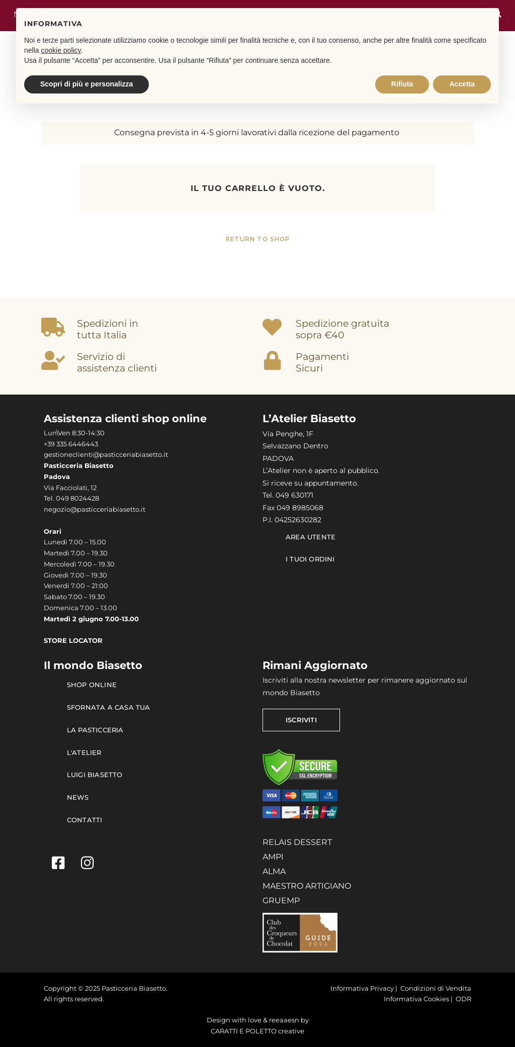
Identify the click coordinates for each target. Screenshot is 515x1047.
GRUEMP (281, 900)
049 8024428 (77, 498)
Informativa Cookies (416, 999)
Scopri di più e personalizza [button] (86, 84)
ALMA (274, 871)
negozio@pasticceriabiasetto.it (94, 509)
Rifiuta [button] (402, 84)
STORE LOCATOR (73, 640)
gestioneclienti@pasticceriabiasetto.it (106, 454)
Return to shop (258, 239)
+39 (50, 444)
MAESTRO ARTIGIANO (307, 886)
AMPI (273, 857)
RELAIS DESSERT (297, 842)
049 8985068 (300, 507)
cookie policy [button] (60, 50)
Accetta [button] (462, 84)
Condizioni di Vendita (435, 988)
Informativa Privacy (362, 988)
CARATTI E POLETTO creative (257, 1031)
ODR (463, 999)
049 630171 (294, 495)
